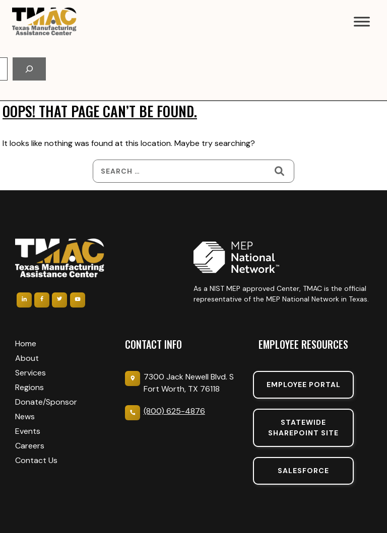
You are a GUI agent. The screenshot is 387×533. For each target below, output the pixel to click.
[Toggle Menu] (362, 21)
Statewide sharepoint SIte (303, 427)
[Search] (29, 69)
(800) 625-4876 (174, 411)
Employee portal (304, 384)
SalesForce (303, 470)
